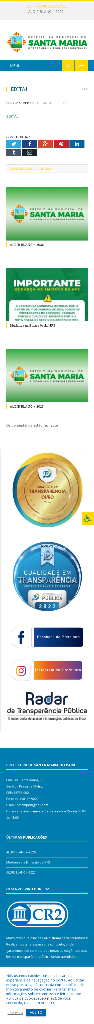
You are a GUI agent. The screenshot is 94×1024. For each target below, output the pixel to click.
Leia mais (47, 998)
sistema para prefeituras (68, 938)
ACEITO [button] (36, 1012)
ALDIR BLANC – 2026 (45, 11)
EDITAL (12, 116)
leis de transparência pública (28, 956)
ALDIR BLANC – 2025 (27, 406)
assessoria (40, 944)
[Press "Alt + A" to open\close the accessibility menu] (88, 518)
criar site (36, 938)
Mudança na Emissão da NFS (32, 325)
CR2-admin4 (21, 103)
